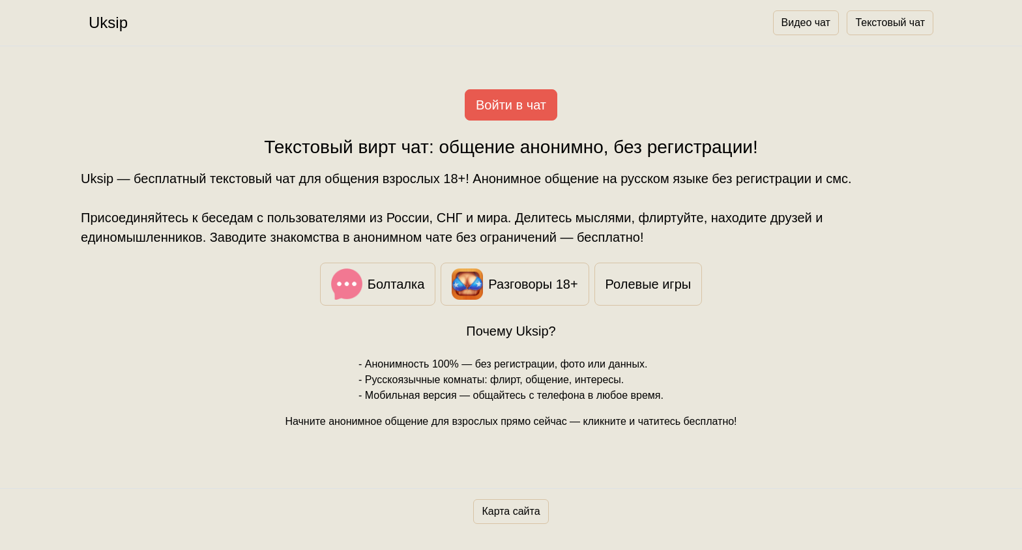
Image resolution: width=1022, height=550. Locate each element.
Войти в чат (511, 105)
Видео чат (805, 22)
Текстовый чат (890, 22)
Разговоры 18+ (514, 284)
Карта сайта (511, 511)
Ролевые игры (649, 284)
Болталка (378, 284)
